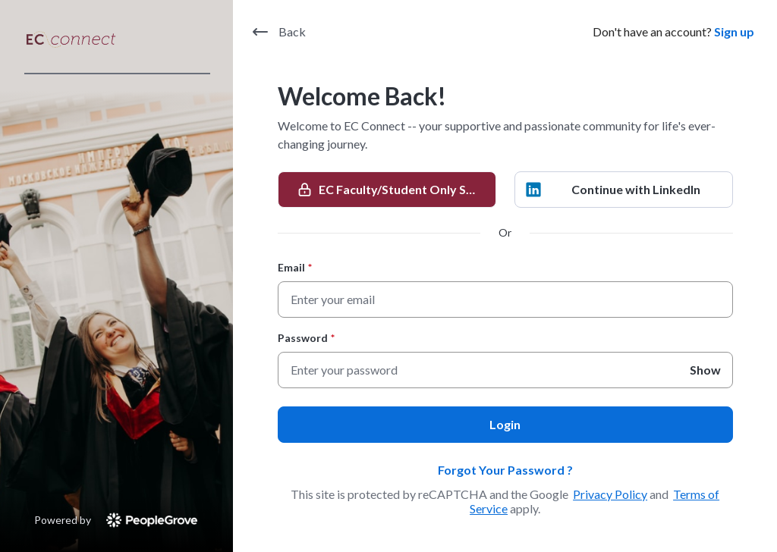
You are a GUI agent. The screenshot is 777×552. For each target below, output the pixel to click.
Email (295, 267)
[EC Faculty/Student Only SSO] (387, 189)
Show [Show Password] (705, 369)
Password (306, 337)
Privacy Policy (610, 494)
